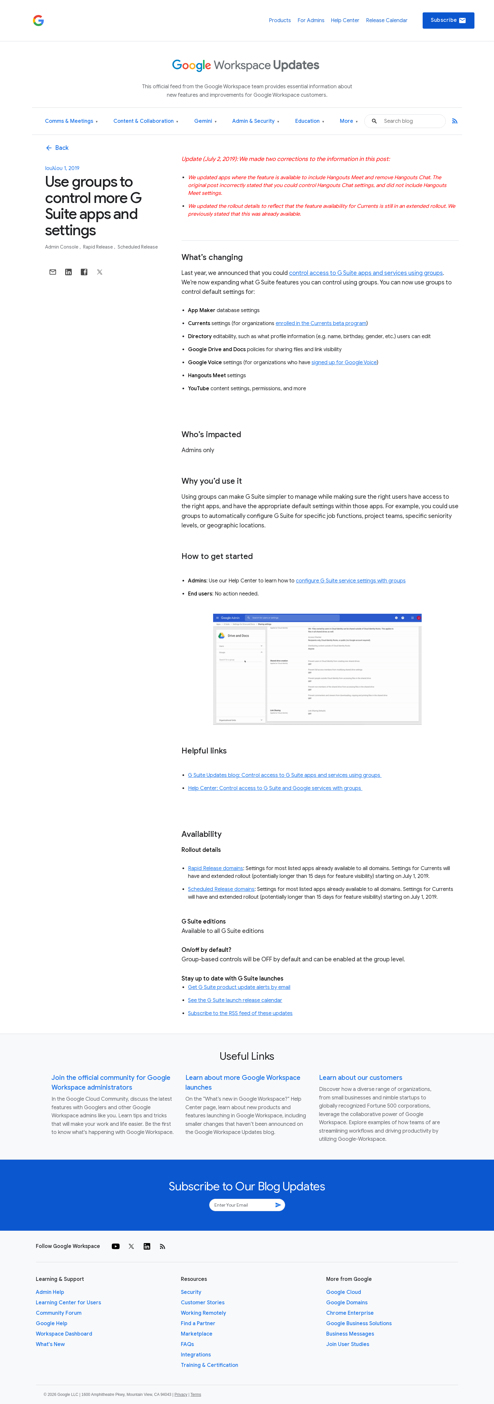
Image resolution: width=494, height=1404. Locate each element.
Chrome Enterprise (350, 1313)
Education (309, 121)
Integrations (196, 1355)
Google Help (51, 1323)
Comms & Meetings (71, 121)
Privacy (181, 1394)
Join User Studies (347, 1344)
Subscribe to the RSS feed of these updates (240, 1013)
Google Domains (347, 1302)
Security (191, 1292)
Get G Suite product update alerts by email (239, 987)
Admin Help (50, 1292)
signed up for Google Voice (344, 362)
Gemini (205, 121)
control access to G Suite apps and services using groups (366, 273)
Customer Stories (203, 1302)
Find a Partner (198, 1323)
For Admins (311, 20)
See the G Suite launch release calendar (235, 1000)
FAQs (187, 1344)
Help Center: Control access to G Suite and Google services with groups (275, 788)
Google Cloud (343, 1292)
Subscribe (448, 20)
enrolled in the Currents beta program (321, 323)
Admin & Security (255, 121)
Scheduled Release (138, 247)
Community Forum (58, 1313)
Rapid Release (98, 247)
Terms (195, 1394)
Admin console (62, 247)
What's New (50, 1344)
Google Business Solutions (359, 1323)
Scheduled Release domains (221, 889)
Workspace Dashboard (64, 1334)
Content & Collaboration (145, 121)
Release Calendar (387, 20)
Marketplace (196, 1334)
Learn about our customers (360, 1078)
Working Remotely (203, 1313)
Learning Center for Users (68, 1302)
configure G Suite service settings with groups (351, 581)
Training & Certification (209, 1365)
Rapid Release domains (215, 868)
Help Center (345, 20)
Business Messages (350, 1334)
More (349, 121)
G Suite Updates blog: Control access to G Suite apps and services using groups (285, 775)
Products (280, 20)
